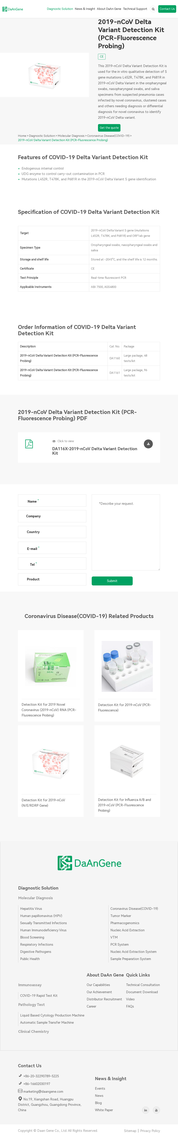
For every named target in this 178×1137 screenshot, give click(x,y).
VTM (114, 937)
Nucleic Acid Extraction (127, 930)
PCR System (119, 944)
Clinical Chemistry (33, 1031)
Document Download (142, 992)
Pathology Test (31, 1005)
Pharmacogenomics (124, 923)
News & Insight (85, 9)
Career (91, 1006)
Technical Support (135, 9)
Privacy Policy (150, 1131)
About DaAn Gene (109, 9)
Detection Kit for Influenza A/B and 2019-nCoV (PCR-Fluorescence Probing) (124, 807)
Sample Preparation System (130, 959)
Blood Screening (32, 937)
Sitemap (130, 1131)
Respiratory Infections (36, 944)
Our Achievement (99, 992)
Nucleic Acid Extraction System (133, 952)
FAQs (130, 1006)
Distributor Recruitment (104, 999)
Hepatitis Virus (31, 909)
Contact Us (167, 9)
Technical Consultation (143, 985)
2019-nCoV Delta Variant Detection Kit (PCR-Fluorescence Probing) (63, 140)
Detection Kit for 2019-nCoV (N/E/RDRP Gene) (43, 805)
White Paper (104, 1110)
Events (100, 1088)
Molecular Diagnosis (71, 136)
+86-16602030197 (34, 1083)
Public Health (30, 959)
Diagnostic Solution (60, 9)
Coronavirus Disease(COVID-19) (108, 136)
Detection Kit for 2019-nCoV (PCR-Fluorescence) (124, 709)
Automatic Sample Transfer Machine (47, 1022)
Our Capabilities (98, 985)
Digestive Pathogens (35, 952)
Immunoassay (30, 985)
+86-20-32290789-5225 (38, 1075)
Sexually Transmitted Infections (43, 923)
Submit (112, 581)
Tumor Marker (120, 916)
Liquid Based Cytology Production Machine (52, 1015)
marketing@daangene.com (40, 1091)
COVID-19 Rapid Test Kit (39, 995)
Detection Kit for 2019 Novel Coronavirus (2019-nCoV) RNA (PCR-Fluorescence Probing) (49, 712)
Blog (98, 1103)
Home (22, 136)
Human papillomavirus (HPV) (41, 916)
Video (130, 999)
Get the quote (109, 128)
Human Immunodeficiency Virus (43, 930)
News (99, 1096)
